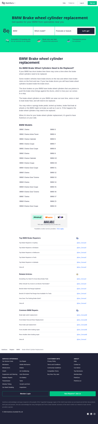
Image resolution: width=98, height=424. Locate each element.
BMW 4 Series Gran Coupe (29, 168)
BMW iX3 (53, 163)
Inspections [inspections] (23, 387)
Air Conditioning (24, 371)
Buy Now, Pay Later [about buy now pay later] (53, 374)
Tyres (21, 381)
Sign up (92, 3)
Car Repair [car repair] (23, 361)
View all (49, 267)
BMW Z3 (53, 201)
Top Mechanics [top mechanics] (78, 371)
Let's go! (85, 31)
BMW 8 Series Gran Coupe (29, 206)
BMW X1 (53, 168)
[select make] (21, 31)
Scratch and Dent (25, 384)
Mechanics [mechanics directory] (5, 364)
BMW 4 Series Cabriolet (28, 158)
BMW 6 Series (24, 182)
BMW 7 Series (24, 196)
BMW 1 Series (24, 129)
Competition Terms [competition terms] (53, 371)
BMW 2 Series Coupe (27, 144)
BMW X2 (53, 172)
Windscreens (6, 368)
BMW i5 (53, 139)
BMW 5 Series (24, 172)
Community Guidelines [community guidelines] (54, 368)
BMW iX (53, 153)
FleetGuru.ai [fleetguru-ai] (77, 381)
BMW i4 (53, 134)
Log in (82, 3)
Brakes (22, 368)
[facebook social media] (88, 414)
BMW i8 (53, 148)
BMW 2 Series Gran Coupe (29, 148)
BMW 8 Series (24, 201)
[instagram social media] (94, 414)
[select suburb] (65, 31)
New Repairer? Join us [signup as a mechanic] (72, 393)
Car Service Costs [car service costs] (7, 361)
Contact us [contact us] (77, 364)
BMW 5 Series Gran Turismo (29, 177)
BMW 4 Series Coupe (27, 163)
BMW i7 (53, 144)
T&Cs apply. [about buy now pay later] (60, 229)
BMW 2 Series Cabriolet (28, 139)
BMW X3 (53, 177)
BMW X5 (53, 187)
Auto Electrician (24, 374)
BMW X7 (53, 196)
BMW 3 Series (24, 153)
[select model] (43, 31)
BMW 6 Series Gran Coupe (29, 187)
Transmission (6, 381)
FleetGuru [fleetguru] (77, 377)
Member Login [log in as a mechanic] (25, 393)
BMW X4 (53, 182)
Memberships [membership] (78, 374)
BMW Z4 (53, 206)
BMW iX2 (53, 158)
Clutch (4, 371)
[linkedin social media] (91, 414)
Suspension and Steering (9, 374)
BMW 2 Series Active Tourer (29, 134)
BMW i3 (53, 129)
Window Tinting (6, 384)
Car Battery (23, 377)
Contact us (71, 3)
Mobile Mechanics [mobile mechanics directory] (25, 364)
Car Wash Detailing (8, 387)
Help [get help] (75, 361)
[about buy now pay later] (49, 221)
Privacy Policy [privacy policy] (51, 361)
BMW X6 (53, 192)
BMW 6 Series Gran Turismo (29, 192)
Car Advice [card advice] (77, 368)
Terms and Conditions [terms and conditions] (53, 364)
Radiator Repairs (7, 377)
